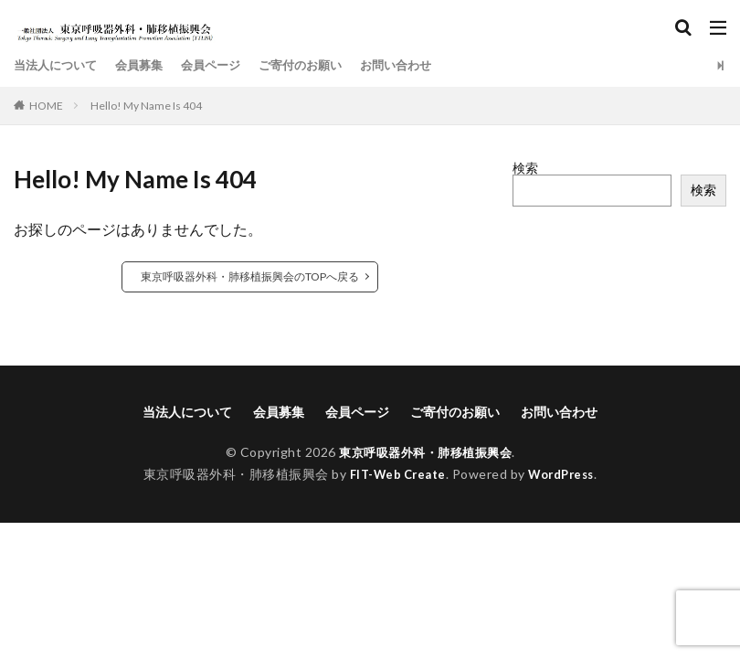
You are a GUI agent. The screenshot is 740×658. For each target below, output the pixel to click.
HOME (46, 105)
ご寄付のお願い (318, 65)
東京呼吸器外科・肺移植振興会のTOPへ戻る (250, 276)
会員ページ (223, 65)
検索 (525, 167)
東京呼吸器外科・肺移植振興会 (425, 452)
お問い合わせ (419, 65)
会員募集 (147, 65)
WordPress (566, 474)
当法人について (58, 65)
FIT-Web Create (393, 474)
